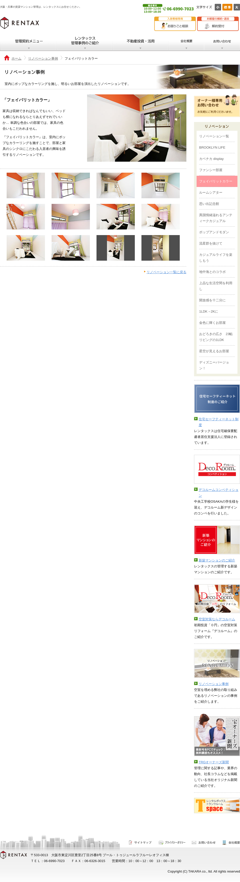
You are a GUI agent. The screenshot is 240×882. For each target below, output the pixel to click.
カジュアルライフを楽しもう (215, 257)
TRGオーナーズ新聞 (214, 762)
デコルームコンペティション (218, 493)
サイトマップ (140, 842)
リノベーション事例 (43, 58)
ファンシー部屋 (210, 170)
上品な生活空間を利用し (215, 286)
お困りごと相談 (176, 26)
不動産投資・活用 (141, 42)
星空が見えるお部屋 (214, 351)
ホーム (16, 58)
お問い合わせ (222, 42)
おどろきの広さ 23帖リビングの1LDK (216, 337)
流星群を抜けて (210, 243)
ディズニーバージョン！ (214, 365)
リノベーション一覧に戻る (166, 272)
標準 (227, 7)
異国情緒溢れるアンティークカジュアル (215, 218)
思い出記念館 (209, 204)
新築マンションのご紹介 (217, 560)
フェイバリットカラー (215, 181)
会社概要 (186, 42)
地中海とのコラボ (212, 272)
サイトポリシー (171, 842)
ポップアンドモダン (214, 232)
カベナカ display (211, 159)
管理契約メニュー (28, 42)
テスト (198, 819)
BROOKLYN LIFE (212, 147)
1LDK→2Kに (208, 311)
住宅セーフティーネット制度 (218, 422)
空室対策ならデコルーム (217, 619)
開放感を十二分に (212, 300)
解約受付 (219, 26)
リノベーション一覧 (214, 136)
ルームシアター (210, 192)
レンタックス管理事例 (84, 42)
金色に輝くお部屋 (212, 323)
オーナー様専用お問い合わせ (217, 105)
